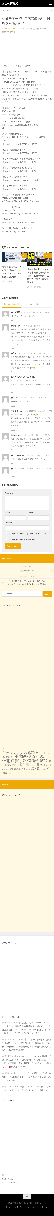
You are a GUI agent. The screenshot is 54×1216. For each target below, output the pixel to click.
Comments (12, 304)
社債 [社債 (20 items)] (29, 769)
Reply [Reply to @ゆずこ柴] (13, 348)
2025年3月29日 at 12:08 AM (38, 455)
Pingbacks (31, 304)
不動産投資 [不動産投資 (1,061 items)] (31, 756)
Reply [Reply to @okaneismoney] (13, 450)
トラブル (6, 10)
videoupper (10, 29)
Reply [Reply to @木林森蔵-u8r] (13, 320)
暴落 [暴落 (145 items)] (43, 764)
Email (31, 512)
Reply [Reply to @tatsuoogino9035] (13, 477)
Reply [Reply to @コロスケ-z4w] (13, 463)
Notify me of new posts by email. (22, 539)
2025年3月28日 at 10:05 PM (24, 381)
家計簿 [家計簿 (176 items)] (28, 764)
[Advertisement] (27, 641)
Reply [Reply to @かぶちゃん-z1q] (13, 430)
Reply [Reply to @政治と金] (13, 372)
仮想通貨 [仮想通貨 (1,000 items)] (16, 760)
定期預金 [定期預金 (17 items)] (14, 765)
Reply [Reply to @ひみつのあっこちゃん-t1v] (13, 392)
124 (48, 255)
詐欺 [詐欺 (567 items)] (40, 768)
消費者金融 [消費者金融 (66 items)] (17, 769)
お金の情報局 (10, 3)
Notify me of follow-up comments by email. (27, 533)
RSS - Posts (7, 1179)
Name (8, 512)
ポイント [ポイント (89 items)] (43, 752)
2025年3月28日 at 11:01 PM (40, 411)
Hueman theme (41, 1207)
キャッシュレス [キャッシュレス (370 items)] (18, 752)
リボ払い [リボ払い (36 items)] (8, 757)
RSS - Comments (10, 1182)
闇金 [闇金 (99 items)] (7, 772)
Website (8, 522)
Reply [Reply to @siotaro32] (13, 406)
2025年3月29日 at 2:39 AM (40, 469)
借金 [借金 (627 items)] (40, 760)
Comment (9, 493)
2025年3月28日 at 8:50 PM (34, 326)
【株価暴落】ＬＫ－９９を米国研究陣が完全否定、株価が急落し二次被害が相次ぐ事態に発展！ (38, 276)
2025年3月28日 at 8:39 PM (37, 312)
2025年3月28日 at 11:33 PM (38, 435)
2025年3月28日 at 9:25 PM (34, 353)
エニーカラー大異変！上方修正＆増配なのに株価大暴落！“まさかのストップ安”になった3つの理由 (26, 1076)
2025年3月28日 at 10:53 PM (35, 398)
